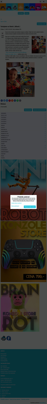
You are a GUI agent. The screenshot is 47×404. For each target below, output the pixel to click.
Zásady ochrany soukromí (16, 203)
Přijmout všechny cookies (30, 207)
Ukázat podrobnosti (15, 206)
